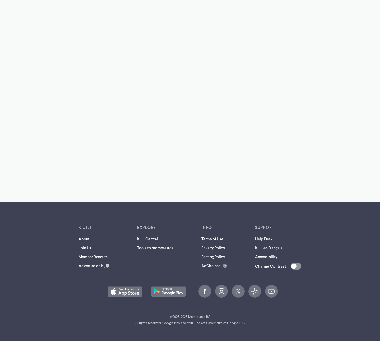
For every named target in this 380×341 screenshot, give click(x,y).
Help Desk (264, 238)
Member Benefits (93, 256)
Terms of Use (212, 238)
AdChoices (210, 265)
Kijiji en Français (268, 247)
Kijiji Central (147, 238)
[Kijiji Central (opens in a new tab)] (254, 291)
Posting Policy (213, 256)
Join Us (85, 247)
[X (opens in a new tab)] (238, 291)
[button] (125, 291)
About (84, 238)
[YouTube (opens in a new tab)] (271, 291)
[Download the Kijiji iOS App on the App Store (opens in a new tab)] (125, 291)
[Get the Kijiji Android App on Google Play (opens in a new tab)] (168, 291)
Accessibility (266, 256)
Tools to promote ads (155, 247)
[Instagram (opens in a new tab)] (221, 291)
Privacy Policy (213, 247)
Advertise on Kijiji (94, 265)
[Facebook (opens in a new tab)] (204, 291)
